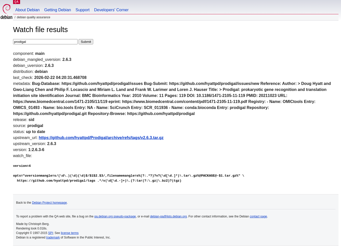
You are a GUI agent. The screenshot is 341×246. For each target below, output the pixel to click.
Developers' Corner (111, 10)
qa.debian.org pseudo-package (115, 216)
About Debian (27, 10)
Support (83, 10)
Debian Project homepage (49, 202)
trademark (53, 237)
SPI (50, 233)
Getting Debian (57, 10)
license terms (70, 233)
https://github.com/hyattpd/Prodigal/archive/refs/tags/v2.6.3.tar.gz (101, 138)
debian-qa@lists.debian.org (168, 216)
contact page (258, 216)
